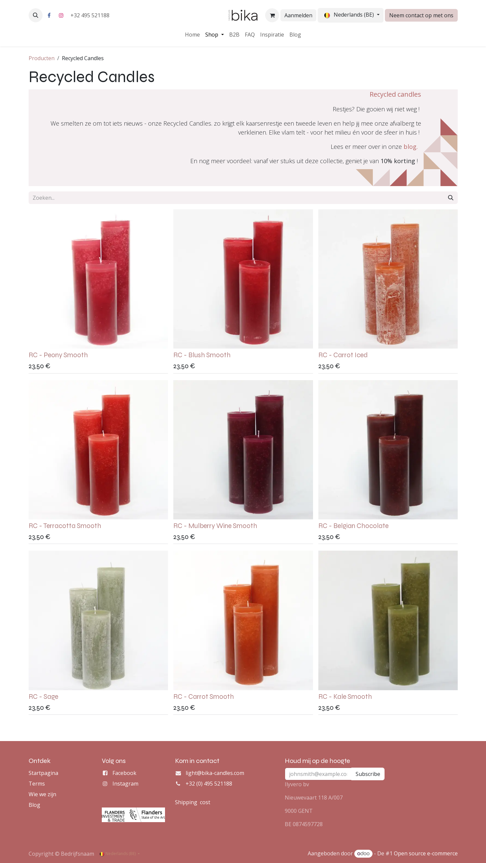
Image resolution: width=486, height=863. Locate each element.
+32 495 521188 (91, 15)
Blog (34, 805)
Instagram (125, 783)
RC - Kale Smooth (345, 696)
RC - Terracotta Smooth (65, 526)
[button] (36, 15)
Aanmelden (298, 15)
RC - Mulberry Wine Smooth (215, 526)
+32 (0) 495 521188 (209, 783)
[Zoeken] (451, 197)
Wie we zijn (42, 794)
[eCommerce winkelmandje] (272, 15)
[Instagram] (61, 15)
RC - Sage (43, 696)
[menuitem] (192, 34)
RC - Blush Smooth (202, 355)
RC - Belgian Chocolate (353, 526)
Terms (37, 783)
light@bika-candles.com (215, 773)
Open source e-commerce (426, 853)
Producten (42, 58)
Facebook (124, 773)
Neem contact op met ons (421, 15)
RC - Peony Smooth (58, 355)
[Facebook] (49, 15)
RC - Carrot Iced (342, 355)
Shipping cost (192, 802)
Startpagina (43, 773)
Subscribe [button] (368, 774)
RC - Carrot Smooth (203, 696)
